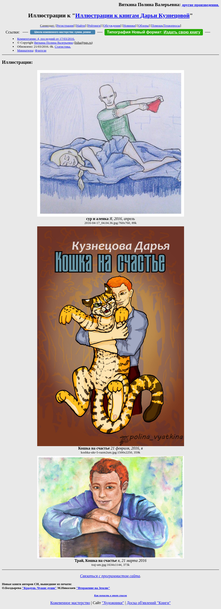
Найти (80, 25)
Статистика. (63, 46)
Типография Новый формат (134, 32)
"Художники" (113, 603)
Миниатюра (25, 50)
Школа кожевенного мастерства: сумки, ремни (62, 32)
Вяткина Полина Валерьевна (53, 42)
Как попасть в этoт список (110, 595)
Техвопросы (172, 25)
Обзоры (143, 25)
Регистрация (65, 25)
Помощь (157, 25)
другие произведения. (200, 5)
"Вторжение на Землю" (93, 588)
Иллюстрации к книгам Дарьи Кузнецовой (132, 15)
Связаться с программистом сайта (110, 576)
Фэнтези (41, 50)
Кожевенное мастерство (70, 603)
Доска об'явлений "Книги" (149, 603)
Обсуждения (112, 25)
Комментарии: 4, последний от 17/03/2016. (46, 39)
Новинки (129, 25)
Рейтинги (94, 25)
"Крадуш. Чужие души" (39, 588)
